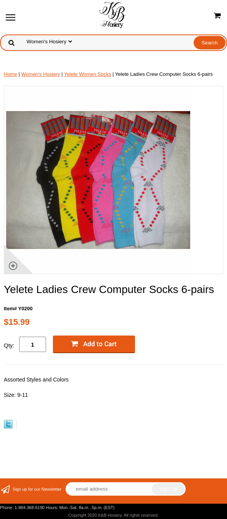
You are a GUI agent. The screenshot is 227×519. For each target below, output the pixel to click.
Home (10, 74)
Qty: (9, 345)
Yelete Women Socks (87, 74)
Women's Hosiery (40, 74)
